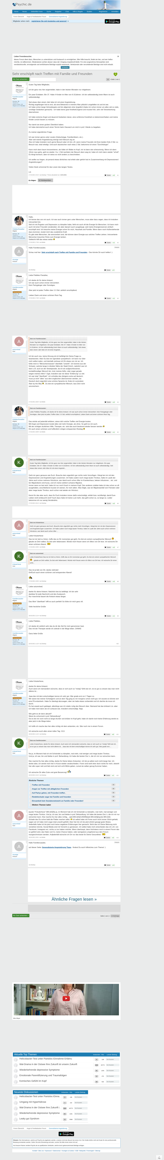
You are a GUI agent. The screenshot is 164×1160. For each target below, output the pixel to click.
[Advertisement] (74, 663)
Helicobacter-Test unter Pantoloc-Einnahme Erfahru (45, 1058)
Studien (89, 11)
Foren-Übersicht (18, 1128)
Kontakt (34, 1150)
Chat (67, 11)
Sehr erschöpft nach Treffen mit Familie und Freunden (52, 74)
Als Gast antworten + (21, 79)
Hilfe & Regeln (78, 11)
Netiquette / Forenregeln (86, 1150)
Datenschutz (56, 1150)
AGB (76, 1150)
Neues (24, 11)
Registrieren (103, 11)
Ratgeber (58, 11)
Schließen (65, 67)
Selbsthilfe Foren (37, 11)
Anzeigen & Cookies (68, 1150)
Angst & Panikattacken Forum (36, 1128)
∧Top (159, 1157)
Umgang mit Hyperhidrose (32, 1102)
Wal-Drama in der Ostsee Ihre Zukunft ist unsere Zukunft (48, 1064)
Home (16, 11)
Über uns (41, 1150)
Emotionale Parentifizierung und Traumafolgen (43, 1075)
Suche (49, 11)
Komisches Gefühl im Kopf (33, 1081)
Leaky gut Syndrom (29, 1118)
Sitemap (97, 1150)
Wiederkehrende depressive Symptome (39, 1069)
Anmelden (115, 11)
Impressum (48, 1150)
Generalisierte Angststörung (58, 1128)
